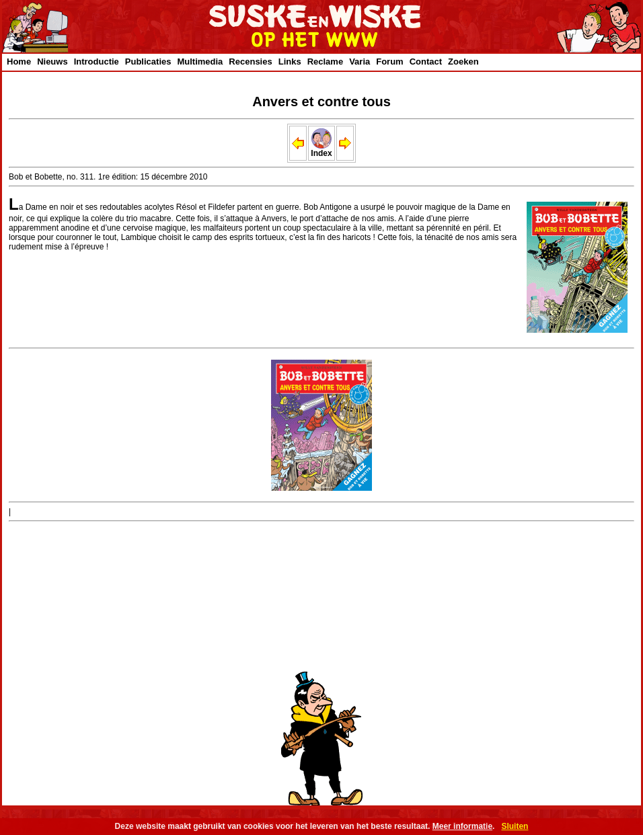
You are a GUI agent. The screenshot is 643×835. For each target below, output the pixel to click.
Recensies (250, 61)
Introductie (96, 61)
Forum (389, 61)
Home (19, 61)
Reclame (325, 61)
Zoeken (463, 61)
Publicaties (148, 61)
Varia (359, 61)
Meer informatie (462, 826)
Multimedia (200, 61)
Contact (426, 61)
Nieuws (52, 61)
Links (289, 61)
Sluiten (514, 826)
